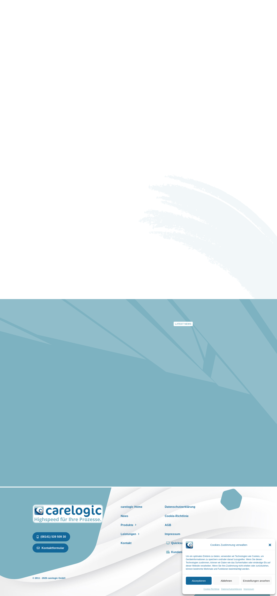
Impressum (249, 589)
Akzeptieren (199, 580)
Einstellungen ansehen (256, 580)
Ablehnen (226, 580)
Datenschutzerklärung (231, 589)
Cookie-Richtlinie (211, 589)
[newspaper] (68, 505)
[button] (270, 545)
